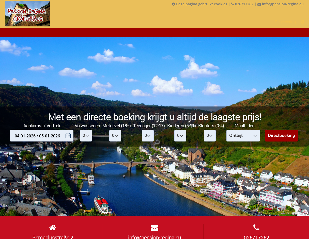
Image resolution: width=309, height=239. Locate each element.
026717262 (242, 4)
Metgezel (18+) (116, 126)
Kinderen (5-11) (181, 126)
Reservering (285, 22)
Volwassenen (87, 126)
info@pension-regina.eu (280, 4)
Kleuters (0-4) (211, 126)
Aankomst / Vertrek (41, 126)
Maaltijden (244, 126)
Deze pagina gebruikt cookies (199, 4)
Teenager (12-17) (149, 126)
